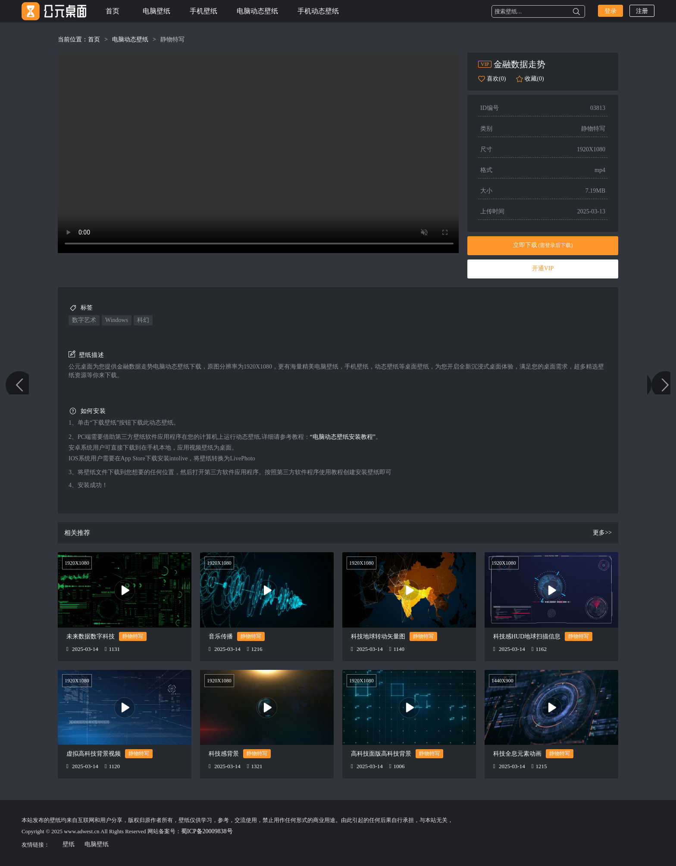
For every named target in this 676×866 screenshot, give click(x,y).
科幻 (143, 320)
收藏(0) (534, 78)
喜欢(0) (496, 78)
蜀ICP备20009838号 (207, 831)
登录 (610, 11)
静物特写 (172, 39)
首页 (112, 11)
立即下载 (543, 245)
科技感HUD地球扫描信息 (526, 636)
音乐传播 (221, 636)
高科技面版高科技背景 (381, 753)
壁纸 (69, 844)
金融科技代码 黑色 (22, 433)
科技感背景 (224, 753)
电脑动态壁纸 (257, 11)
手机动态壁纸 (318, 11)
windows (116, 320)
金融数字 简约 (653, 433)
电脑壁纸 (156, 11)
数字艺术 (84, 320)
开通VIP (543, 268)
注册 (642, 11)
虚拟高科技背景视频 (93, 753)
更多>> (602, 532)
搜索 (576, 11)
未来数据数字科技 (90, 636)
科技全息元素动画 (517, 753)
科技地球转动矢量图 (378, 636)
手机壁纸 (203, 11)
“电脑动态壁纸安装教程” (343, 437)
